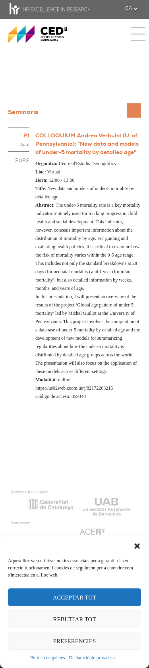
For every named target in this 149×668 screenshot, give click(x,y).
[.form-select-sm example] (131, 8)
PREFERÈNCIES (74, 641)
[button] (137, 545)
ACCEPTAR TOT (75, 597)
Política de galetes (47, 657)
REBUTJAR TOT (74, 619)
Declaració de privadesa (92, 657)
